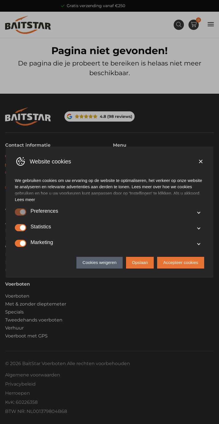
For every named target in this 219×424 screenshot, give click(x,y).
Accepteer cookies (180, 262)
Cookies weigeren (99, 262)
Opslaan (140, 262)
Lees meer (25, 199)
